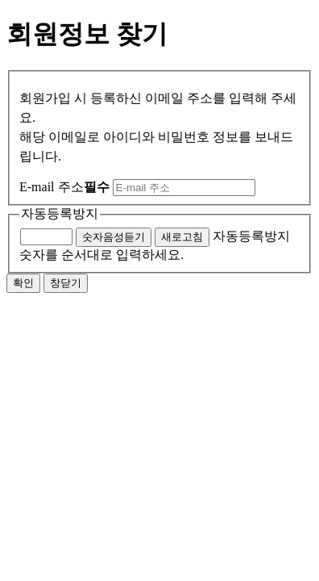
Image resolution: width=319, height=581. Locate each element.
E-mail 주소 (64, 187)
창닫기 (65, 283)
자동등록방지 (59, 213)
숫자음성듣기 (113, 237)
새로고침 (182, 237)
